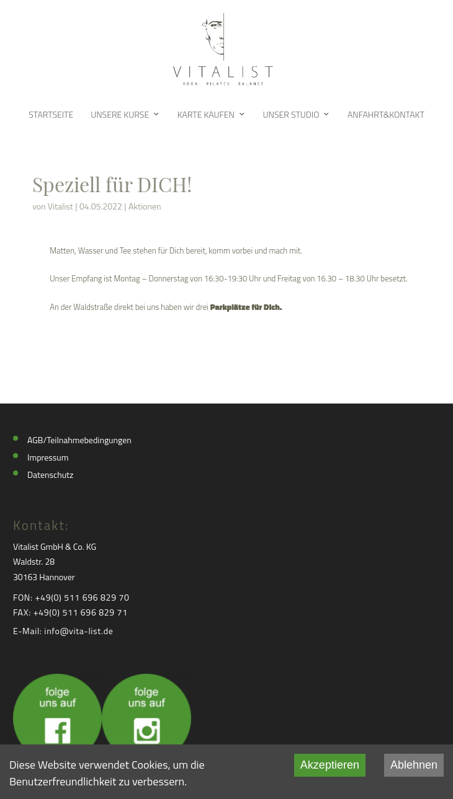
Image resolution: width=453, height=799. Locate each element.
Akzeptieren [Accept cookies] (329, 765)
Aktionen (144, 206)
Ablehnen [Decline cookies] (413, 765)
